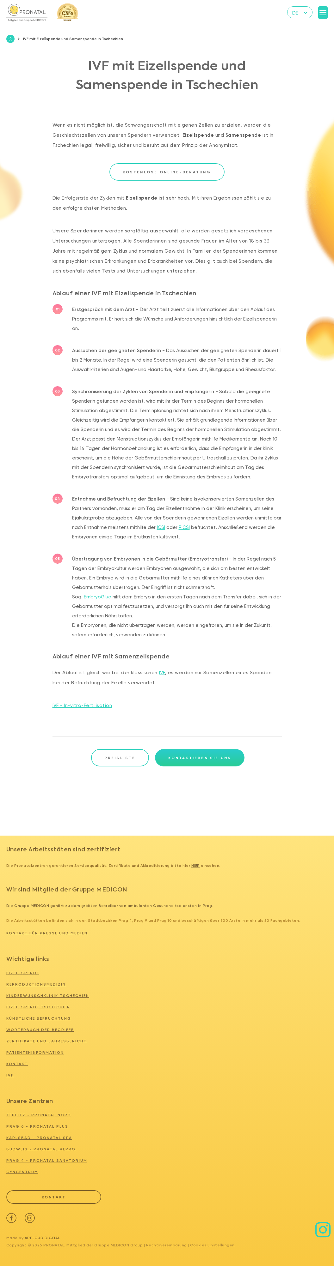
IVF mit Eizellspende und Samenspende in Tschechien (70, 39)
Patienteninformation (35, 1052)
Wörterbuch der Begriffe (40, 1030)
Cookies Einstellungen (212, 1244)
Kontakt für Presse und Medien (47, 933)
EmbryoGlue (97, 597)
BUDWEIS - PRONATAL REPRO (41, 1149)
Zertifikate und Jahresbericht (46, 1041)
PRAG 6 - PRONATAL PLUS (37, 1126)
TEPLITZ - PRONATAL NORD (38, 1115)
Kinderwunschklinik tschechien (47, 995)
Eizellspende (22, 973)
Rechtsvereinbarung (166, 1244)
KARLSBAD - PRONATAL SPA (39, 1138)
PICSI (184, 527)
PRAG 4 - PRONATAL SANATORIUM (46, 1160)
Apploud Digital (42, 1236)
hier (195, 865)
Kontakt (17, 1064)
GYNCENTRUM (22, 1172)
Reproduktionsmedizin (36, 984)
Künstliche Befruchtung (38, 1018)
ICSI (161, 527)
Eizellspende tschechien (38, 1007)
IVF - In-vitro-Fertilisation (82, 705)
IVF (162, 672)
